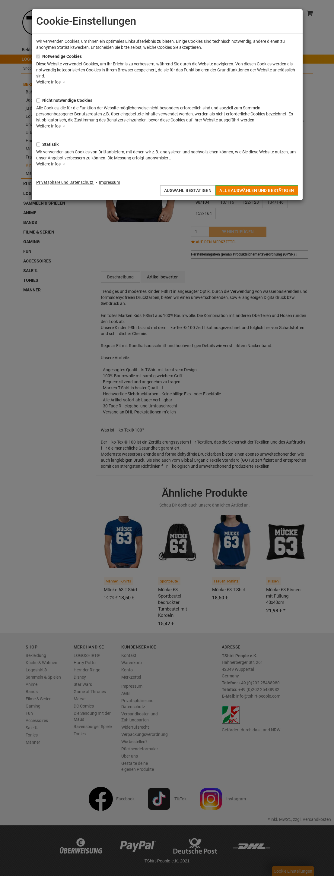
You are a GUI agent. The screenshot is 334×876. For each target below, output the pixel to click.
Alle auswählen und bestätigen (256, 190)
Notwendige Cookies (62, 56)
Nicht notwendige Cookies (67, 100)
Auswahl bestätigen (188, 190)
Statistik (50, 144)
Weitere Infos (50, 82)
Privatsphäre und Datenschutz (65, 182)
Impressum (109, 182)
